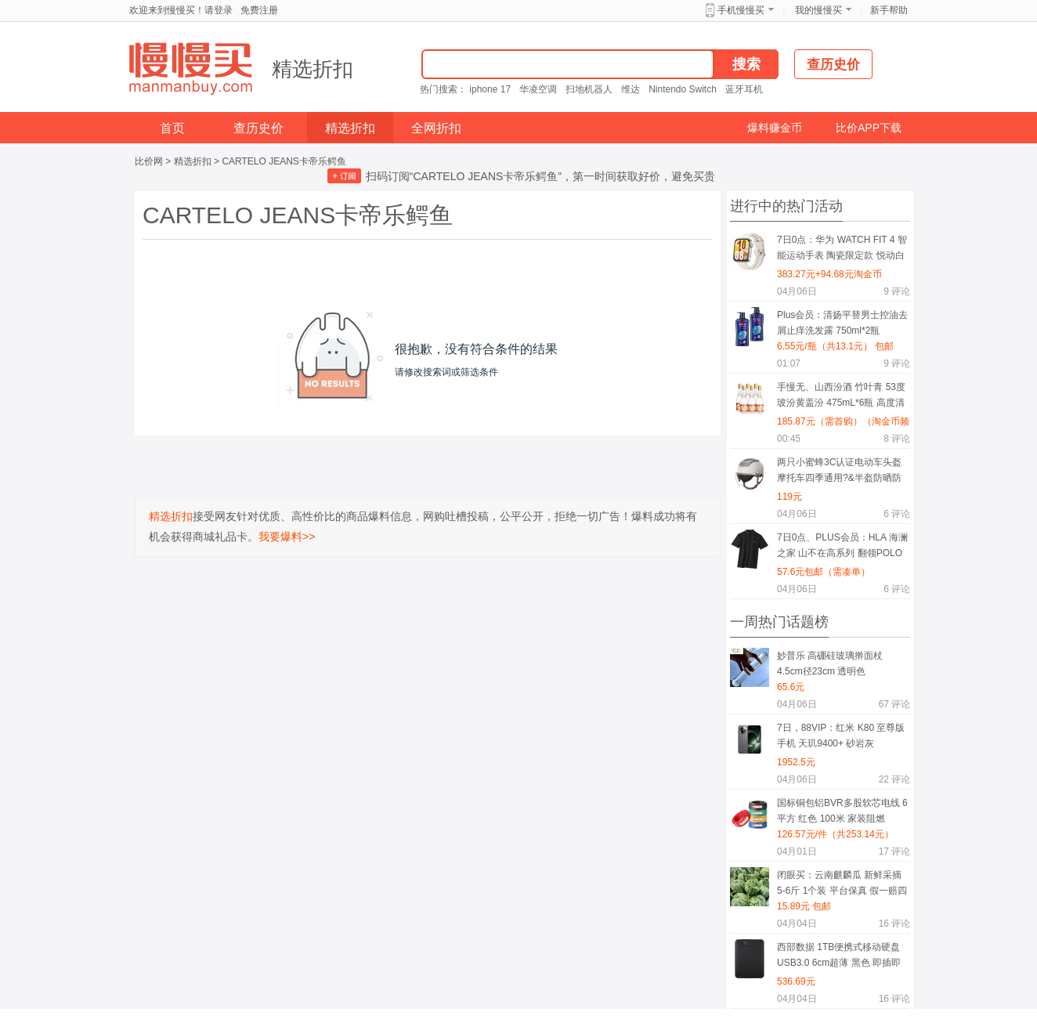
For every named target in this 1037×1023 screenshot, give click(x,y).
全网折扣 (436, 128)
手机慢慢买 (740, 10)
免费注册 (259, 10)
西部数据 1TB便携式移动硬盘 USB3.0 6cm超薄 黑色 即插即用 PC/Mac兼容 (839, 958)
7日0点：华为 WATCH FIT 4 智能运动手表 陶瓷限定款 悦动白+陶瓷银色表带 (842, 250)
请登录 (218, 10)
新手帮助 (889, 10)
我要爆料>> (286, 536)
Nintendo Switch (683, 89)
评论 (896, 291)
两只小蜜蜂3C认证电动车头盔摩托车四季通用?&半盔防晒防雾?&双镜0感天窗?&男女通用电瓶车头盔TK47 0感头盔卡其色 (843, 473)
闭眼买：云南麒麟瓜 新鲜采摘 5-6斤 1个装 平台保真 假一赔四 (842, 882)
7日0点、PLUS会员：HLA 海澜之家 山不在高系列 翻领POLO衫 (842, 548)
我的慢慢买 (818, 10)
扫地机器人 (588, 89)
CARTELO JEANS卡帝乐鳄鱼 (283, 161)
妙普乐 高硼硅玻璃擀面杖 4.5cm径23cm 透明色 (830, 663)
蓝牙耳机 (744, 89)
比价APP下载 (869, 127)
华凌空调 (538, 89)
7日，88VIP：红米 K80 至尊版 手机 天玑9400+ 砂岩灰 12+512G (841, 738)
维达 (630, 89)
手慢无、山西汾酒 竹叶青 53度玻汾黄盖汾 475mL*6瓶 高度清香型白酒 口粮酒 (841, 397)
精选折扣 (312, 69)
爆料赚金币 (774, 127)
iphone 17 (490, 89)
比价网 (149, 161)
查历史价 (258, 128)
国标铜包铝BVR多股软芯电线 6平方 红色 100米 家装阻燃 (842, 810)
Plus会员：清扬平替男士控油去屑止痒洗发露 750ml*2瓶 (842, 322)
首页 (172, 128)
